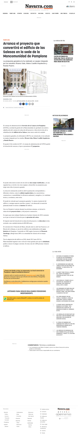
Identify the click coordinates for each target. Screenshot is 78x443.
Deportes (33, 13)
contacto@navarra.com (15, 283)
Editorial (6, 426)
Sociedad (7, 420)
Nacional (41, 13)
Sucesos (7, 416)
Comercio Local (31, 275)
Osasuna (26, 13)
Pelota (18, 426)
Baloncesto (19, 424)
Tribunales (7, 418)
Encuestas (19, 416)
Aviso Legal (44, 424)
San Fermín (55, 13)
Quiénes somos (45, 409)
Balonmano (30, 412)
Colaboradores (20, 412)
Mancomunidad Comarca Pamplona (15, 107)
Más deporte (31, 416)
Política (6, 414)
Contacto (44, 411)
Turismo (44, 430)
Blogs (18, 414)
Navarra (5, 13)
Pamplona (12, 13)
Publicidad (44, 414)
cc (68, 412)
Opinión (19, 13)
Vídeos (29, 426)
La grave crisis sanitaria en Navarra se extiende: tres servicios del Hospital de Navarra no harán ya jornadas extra (65, 307)
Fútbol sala (30, 414)
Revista (47, 13)
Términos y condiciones (47, 345)
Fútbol (18, 422)
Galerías (30, 425)
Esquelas (72, 13)
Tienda (43, 433)
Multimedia (64, 13)
